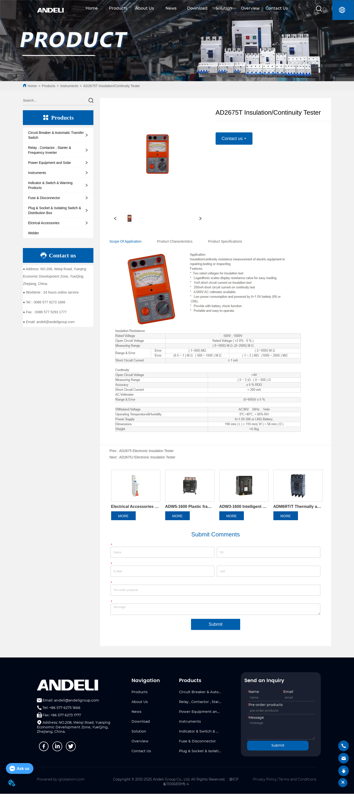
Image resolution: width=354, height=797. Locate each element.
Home (92, 8)
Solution (224, 8)
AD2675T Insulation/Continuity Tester (111, 86)
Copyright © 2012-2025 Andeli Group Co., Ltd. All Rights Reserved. (169, 782)
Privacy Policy (265, 782)
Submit (215, 627)
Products (118, 8)
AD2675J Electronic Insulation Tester (147, 457)
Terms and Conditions (297, 782)
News (171, 8)
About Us (144, 8)
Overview (250, 8)
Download (197, 8)
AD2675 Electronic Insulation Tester (146, 451)
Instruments (69, 86)
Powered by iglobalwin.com (61, 782)
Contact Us (277, 8)
